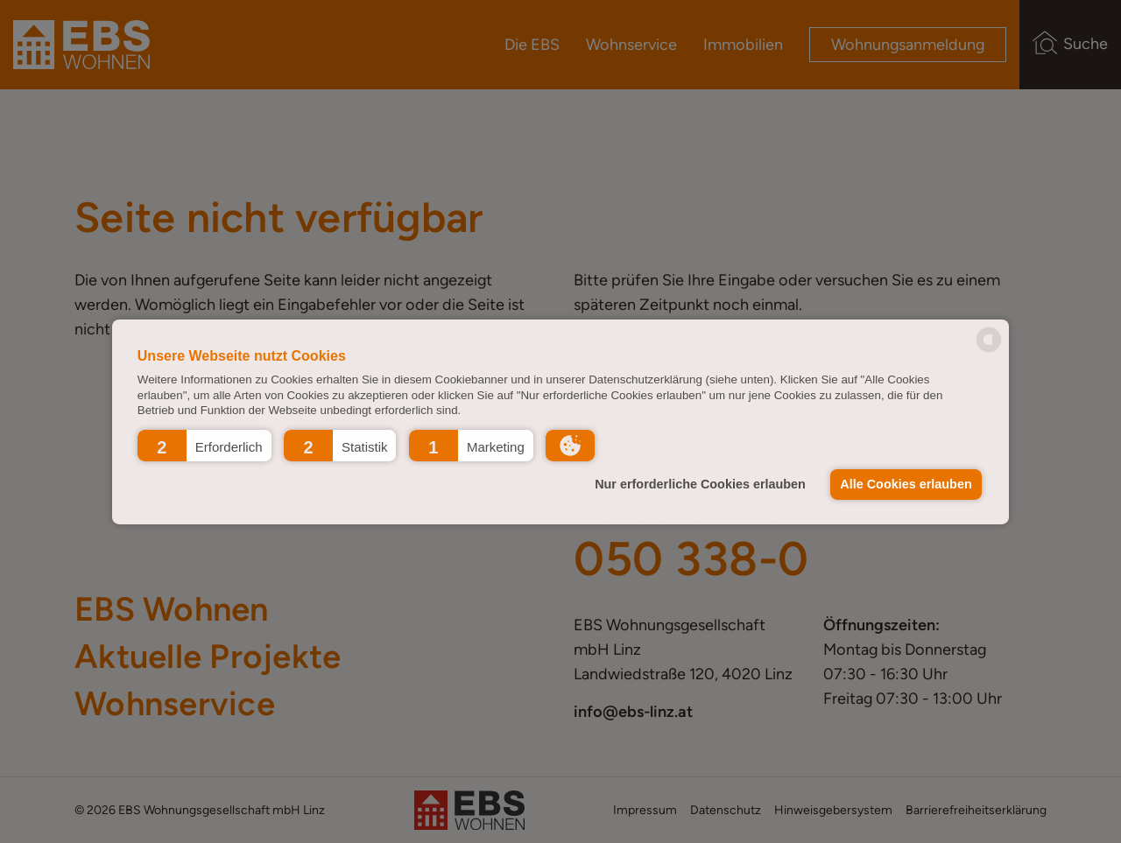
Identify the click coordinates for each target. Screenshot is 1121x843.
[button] (204, 444)
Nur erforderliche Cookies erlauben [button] (700, 484)
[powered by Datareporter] (989, 350)
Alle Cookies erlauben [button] (905, 484)
